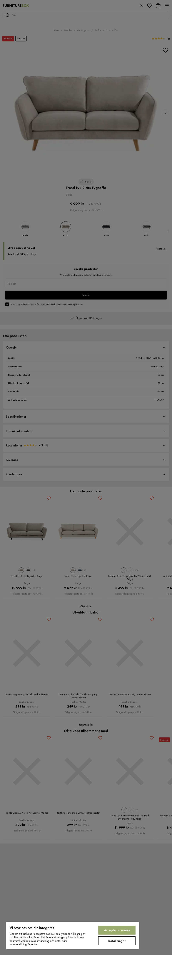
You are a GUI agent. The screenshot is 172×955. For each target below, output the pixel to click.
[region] (72, 935)
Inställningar (117, 941)
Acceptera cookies (117, 930)
